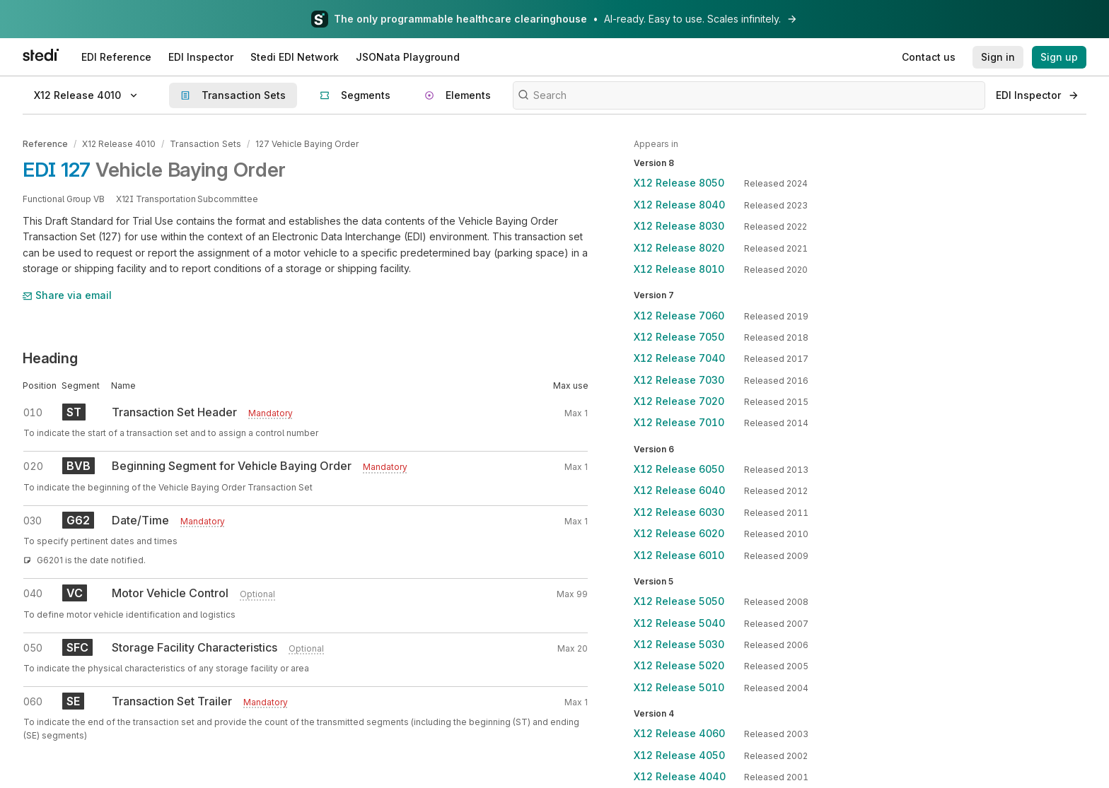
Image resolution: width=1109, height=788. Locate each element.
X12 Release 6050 (679, 469)
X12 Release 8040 (679, 205)
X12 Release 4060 (679, 733)
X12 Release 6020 (679, 533)
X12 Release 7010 (679, 422)
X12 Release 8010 (679, 269)
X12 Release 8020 (679, 248)
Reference (45, 144)
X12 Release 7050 (679, 337)
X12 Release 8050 (679, 183)
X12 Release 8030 (679, 226)
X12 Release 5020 (679, 665)
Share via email (67, 295)
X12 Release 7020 (679, 401)
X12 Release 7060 (679, 316)
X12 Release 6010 (679, 555)
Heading (50, 357)
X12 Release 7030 (679, 380)
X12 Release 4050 (679, 755)
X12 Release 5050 (679, 601)
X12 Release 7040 (679, 358)
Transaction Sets (205, 144)
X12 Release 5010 (679, 687)
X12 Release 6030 (679, 512)
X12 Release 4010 (119, 144)
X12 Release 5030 (679, 644)
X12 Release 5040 (679, 623)
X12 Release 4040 (680, 776)
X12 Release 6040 (679, 490)
